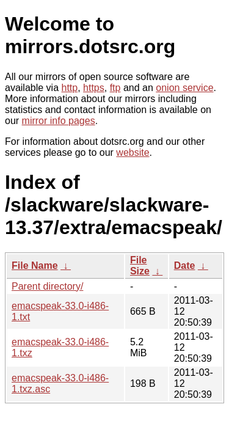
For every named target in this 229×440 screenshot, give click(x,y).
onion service (184, 87)
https (93, 87)
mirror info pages (58, 121)
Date (184, 265)
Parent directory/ (47, 286)
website (132, 152)
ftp (115, 87)
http (70, 87)
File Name (35, 265)
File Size (140, 265)
